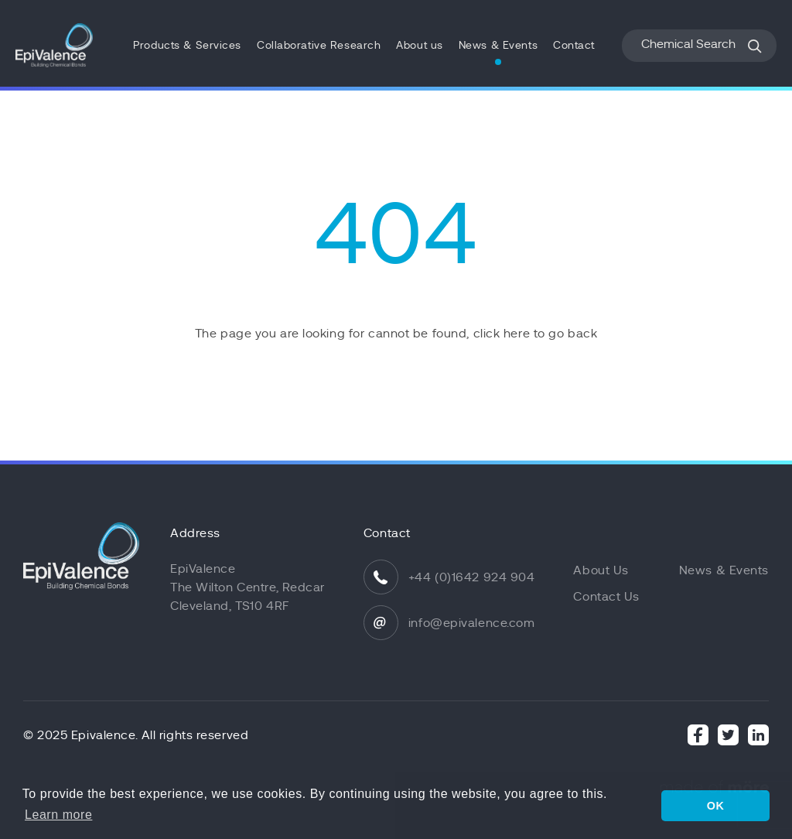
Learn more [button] (58, 814)
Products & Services (187, 45)
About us (419, 45)
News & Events (498, 45)
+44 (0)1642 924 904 (471, 577)
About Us (600, 570)
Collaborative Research (319, 45)
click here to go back (535, 334)
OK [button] (716, 806)
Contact (574, 45)
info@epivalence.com (471, 623)
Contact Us (606, 597)
